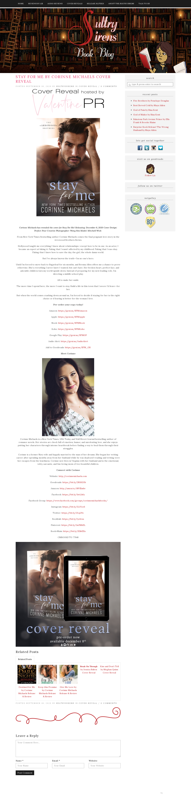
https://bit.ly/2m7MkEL (73, 525)
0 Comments (109, 86)
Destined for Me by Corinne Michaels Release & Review (26, 692)
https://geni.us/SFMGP (75, 335)
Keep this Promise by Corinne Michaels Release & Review (47, 692)
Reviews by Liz (35, 3)
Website (93, 760)
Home (21, 3)
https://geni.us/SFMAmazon (72, 310)
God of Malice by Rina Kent (146, 114)
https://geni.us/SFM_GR (78, 347)
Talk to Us (144, 3)
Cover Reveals (74, 3)
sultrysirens (65, 86)
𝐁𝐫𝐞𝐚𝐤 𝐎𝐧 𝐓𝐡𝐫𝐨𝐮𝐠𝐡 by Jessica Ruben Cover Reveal (88, 669)
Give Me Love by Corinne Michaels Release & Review (68, 690)
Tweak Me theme (151, 793)
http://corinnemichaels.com (73, 476)
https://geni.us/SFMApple (71, 317)
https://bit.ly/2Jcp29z (72, 513)
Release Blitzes (95, 3)
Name (19, 760)
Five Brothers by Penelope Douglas (151, 100)
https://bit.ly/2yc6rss (73, 519)
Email (56, 760)
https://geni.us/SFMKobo (71, 329)
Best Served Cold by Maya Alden (149, 105)
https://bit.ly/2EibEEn (74, 531)
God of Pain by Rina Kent (145, 110)
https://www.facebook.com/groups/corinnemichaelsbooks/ (77, 500)
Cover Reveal (88, 86)
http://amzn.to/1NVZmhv (73, 488)
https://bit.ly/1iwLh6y (73, 494)
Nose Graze (169, 793)
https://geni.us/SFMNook (71, 323)
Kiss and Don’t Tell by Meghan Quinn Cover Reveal (109, 669)
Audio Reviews (55, 3)
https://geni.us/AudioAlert (74, 341)
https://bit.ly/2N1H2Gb (74, 482)
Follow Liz (150, 175)
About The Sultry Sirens (121, 3)
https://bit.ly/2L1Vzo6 (73, 506)
